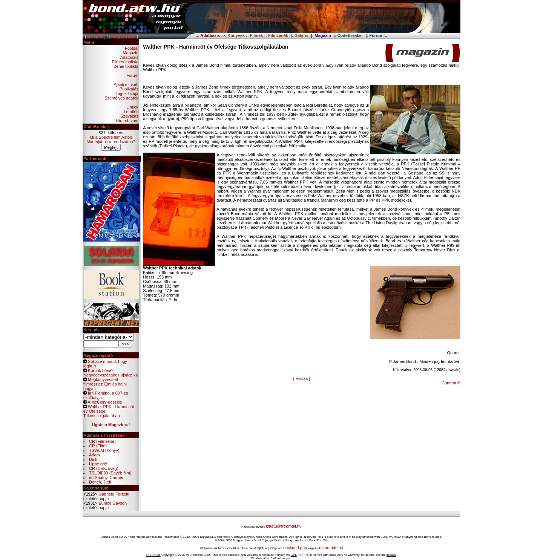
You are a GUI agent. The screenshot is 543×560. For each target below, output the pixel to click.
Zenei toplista (126, 66)
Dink (93, 459)
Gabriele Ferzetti (113, 494)
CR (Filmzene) (102, 441)
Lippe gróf (98, 464)
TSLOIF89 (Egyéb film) (110, 473)
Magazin (130, 52)
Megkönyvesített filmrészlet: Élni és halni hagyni (105, 384)
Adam (94, 455)
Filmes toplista (125, 62)
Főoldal (131, 48)
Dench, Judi (100, 482)
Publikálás (129, 89)
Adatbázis (129, 57)
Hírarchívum (127, 120)
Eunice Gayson (112, 503)
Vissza (302, 378)
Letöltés (131, 111)
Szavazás (129, 116)
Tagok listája (126, 93)
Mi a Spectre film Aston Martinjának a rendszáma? (110, 139)
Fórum (132, 75)
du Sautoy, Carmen (106, 477)
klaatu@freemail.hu (284, 526)
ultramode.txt (331, 547)
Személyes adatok (121, 98)
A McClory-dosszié (104, 402)
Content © (451, 383)
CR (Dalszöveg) (103, 468)
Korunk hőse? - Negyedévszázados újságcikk (110, 372)
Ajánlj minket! (126, 84)
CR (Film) (98, 446)
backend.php (295, 547)
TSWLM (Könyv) (104, 450)
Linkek (132, 107)
